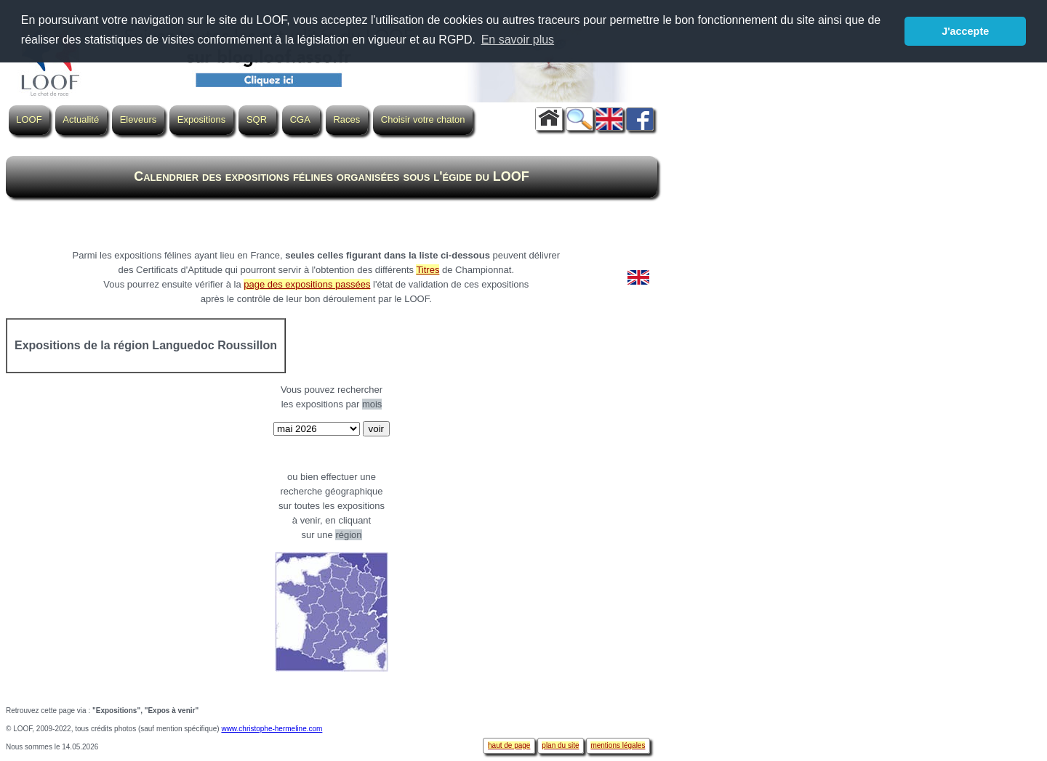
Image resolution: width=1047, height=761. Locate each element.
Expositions (201, 119)
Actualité (81, 119)
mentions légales (617, 745)
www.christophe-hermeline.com (271, 729)
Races (346, 119)
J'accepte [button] (965, 31)
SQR (256, 119)
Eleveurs (138, 119)
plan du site (560, 745)
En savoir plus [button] (518, 39)
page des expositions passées (307, 284)
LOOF (28, 119)
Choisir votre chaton (423, 119)
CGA (300, 119)
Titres (427, 269)
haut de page (509, 745)
